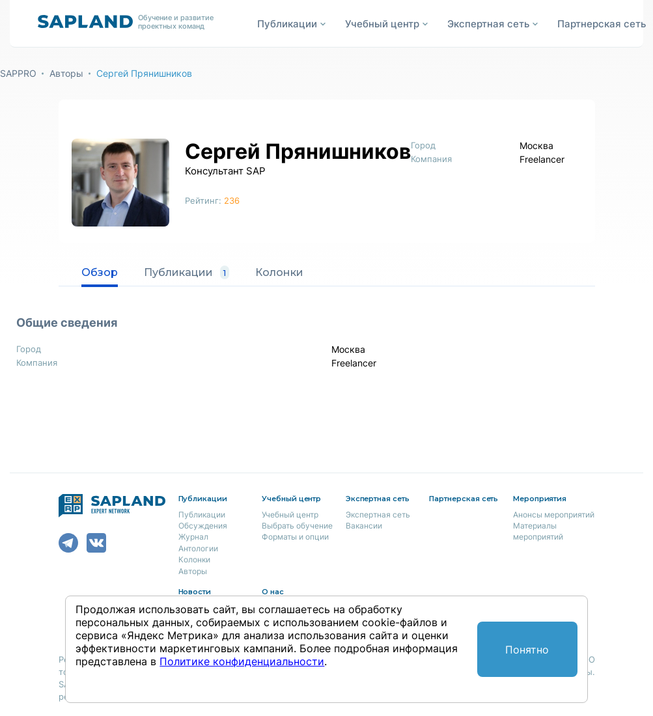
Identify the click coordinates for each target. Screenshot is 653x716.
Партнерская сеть (601, 24)
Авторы (66, 73)
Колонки (279, 272)
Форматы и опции (295, 537)
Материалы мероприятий (538, 531)
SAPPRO (18, 73)
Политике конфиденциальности (242, 661)
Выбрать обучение (297, 525)
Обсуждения (202, 525)
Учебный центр (290, 514)
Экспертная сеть (378, 514)
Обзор (99, 272)
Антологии (198, 548)
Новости (195, 591)
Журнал (193, 537)
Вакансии (364, 525)
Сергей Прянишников (144, 73)
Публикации (186, 272)
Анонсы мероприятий (553, 514)
